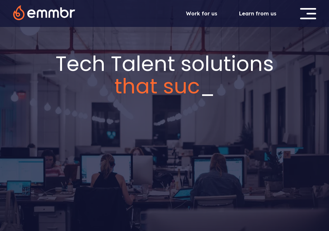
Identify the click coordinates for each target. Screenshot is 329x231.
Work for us (201, 13)
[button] (308, 13)
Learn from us (257, 13)
